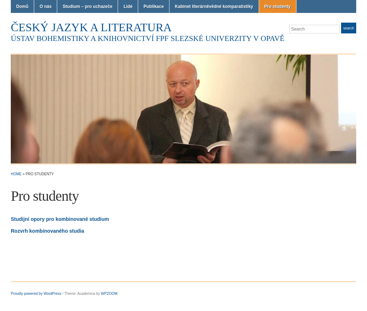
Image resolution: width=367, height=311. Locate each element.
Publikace (154, 6)
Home (16, 174)
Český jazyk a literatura (91, 27)
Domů (22, 6)
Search (348, 28)
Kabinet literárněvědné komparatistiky (214, 6)
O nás (45, 6)
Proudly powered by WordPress (36, 294)
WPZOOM (109, 294)
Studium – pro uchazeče (87, 6)
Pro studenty (277, 6)
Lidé (127, 6)
